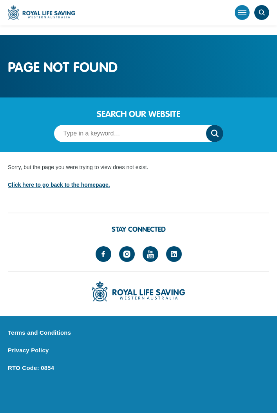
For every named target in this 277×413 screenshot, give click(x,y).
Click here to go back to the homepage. (59, 185)
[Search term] (127, 133)
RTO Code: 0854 (31, 367)
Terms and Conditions (39, 332)
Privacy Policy (28, 350)
